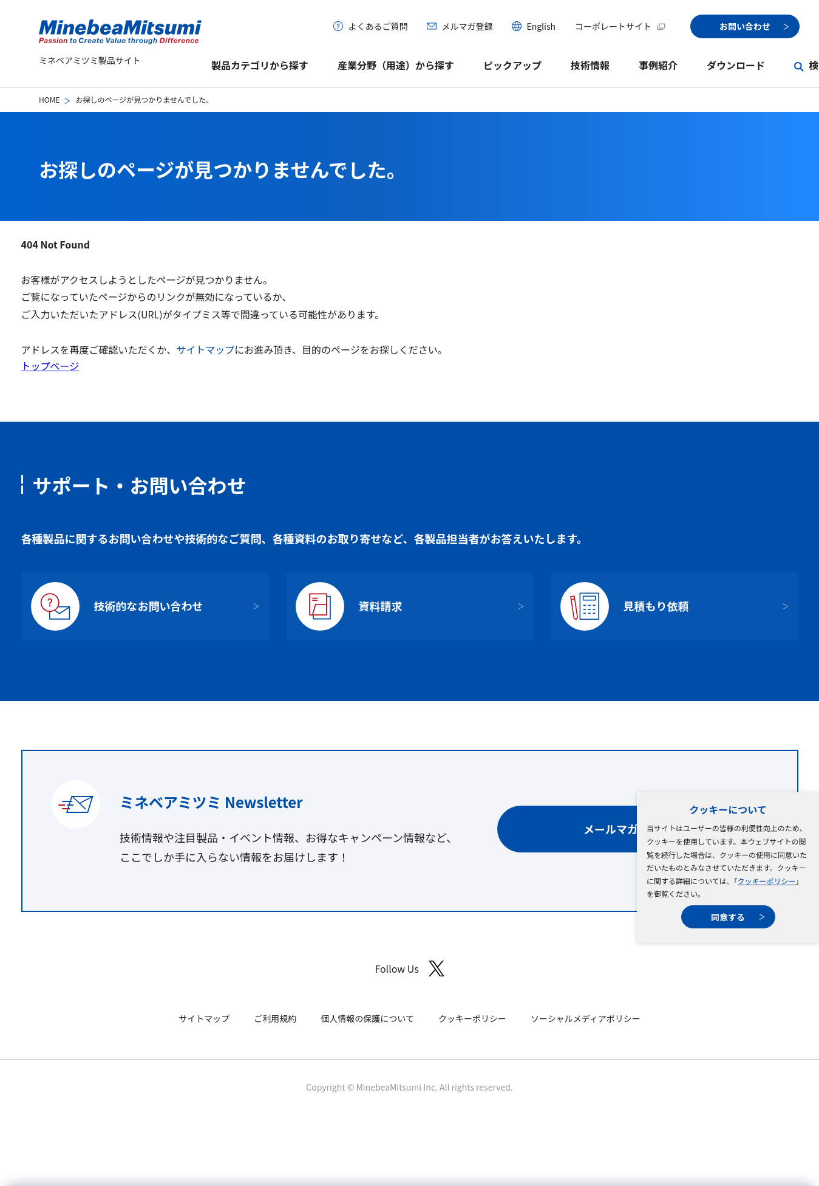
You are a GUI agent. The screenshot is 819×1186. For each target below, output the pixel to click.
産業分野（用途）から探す (396, 65)
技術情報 (590, 65)
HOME (49, 99)
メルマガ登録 (466, 26)
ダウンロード (736, 65)
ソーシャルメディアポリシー (586, 1018)
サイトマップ (205, 349)
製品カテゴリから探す (259, 65)
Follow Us (409, 969)
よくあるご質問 (377, 26)
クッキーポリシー (766, 881)
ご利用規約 (275, 1018)
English (541, 26)
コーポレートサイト (620, 26)
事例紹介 (658, 65)
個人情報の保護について (367, 1018)
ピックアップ (512, 65)
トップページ (50, 365)
